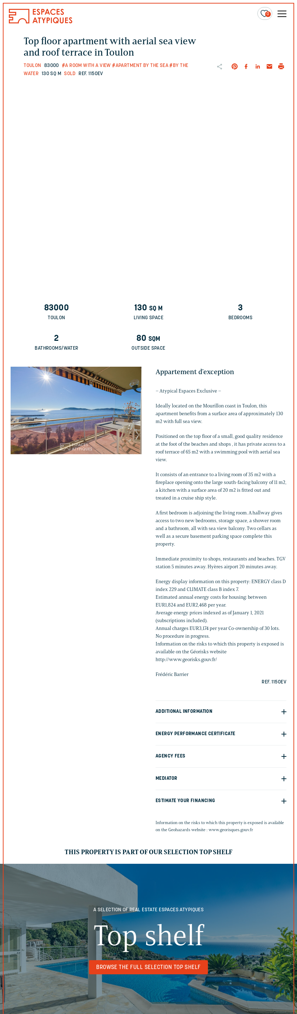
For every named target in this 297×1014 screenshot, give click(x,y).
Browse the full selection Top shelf (148, 967)
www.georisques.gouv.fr (231, 829)
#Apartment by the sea (140, 65)
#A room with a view (86, 65)
